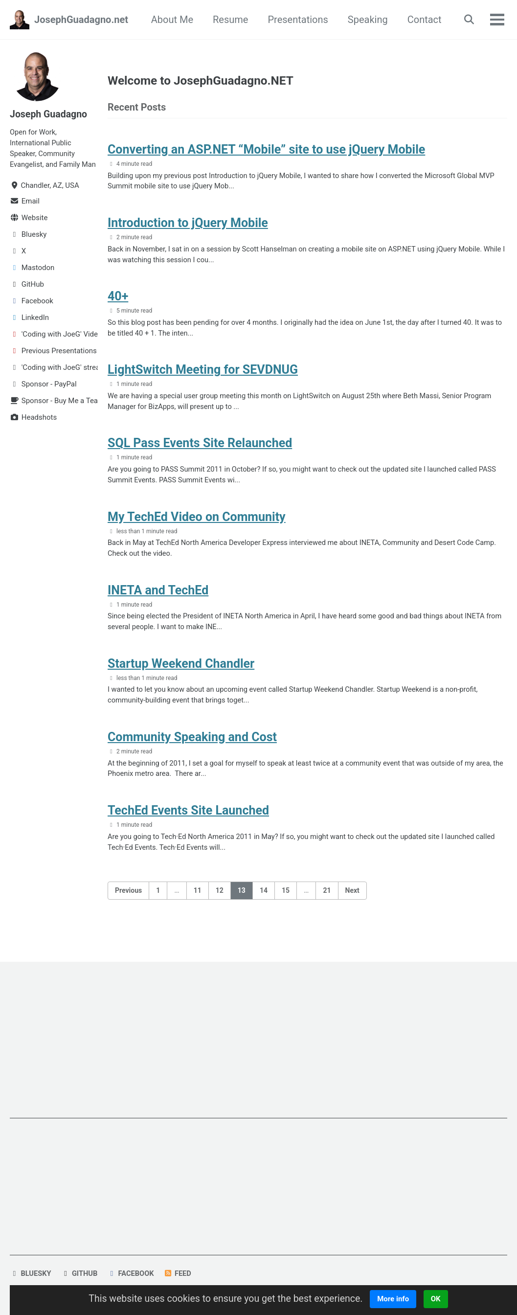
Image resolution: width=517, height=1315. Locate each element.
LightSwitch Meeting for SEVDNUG (203, 374)
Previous (128, 902)
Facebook (132, 1274)
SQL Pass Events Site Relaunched (200, 449)
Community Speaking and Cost (192, 747)
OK (440, 1298)
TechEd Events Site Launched (188, 822)
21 (327, 902)
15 (286, 902)
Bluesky (31, 1274)
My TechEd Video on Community (197, 524)
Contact (422, 19)
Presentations (296, 19)
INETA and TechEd (158, 598)
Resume (228, 19)
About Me (170, 19)
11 (198, 902)
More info (397, 1298)
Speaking (365, 19)
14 (264, 902)
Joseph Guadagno (49, 114)
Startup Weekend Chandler (181, 672)
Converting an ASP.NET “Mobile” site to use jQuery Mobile (266, 151)
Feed (180, 1274)
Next (352, 902)
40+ (118, 300)
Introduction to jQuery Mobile (188, 226)
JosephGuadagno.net (81, 19)
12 (220, 902)
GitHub (80, 1274)
